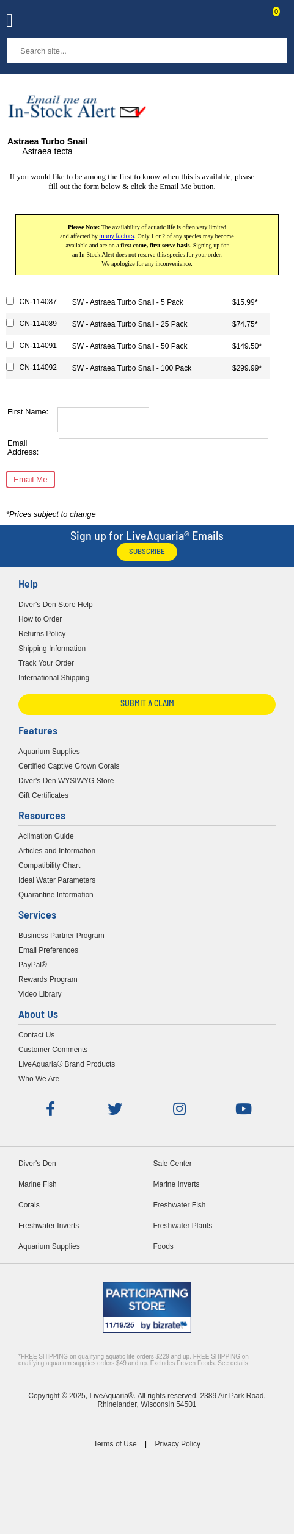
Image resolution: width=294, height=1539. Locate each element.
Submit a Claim (147, 704)
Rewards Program (48, 979)
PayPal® (32, 965)
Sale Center (172, 1163)
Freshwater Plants (183, 1225)
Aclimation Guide (46, 836)
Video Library (40, 994)
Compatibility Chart (49, 865)
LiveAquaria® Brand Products (66, 1064)
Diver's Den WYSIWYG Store (66, 781)
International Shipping (53, 678)
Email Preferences (48, 950)
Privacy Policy (177, 1444)
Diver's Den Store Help (55, 604)
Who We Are (38, 1079)
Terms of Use (115, 1444)
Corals (29, 1205)
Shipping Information (52, 648)
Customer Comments (52, 1049)
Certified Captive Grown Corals (68, 766)
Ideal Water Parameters (56, 880)
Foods (163, 1246)
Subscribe (147, 552)
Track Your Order (46, 663)
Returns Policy (41, 634)
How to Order (40, 619)
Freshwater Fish (179, 1205)
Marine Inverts (176, 1184)
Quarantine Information (56, 894)
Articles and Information (56, 851)
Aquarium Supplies (49, 751)
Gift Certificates (43, 795)
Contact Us (246, 22)
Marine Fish (37, 1184)
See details (233, 1363)
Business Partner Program (61, 935)
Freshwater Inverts (48, 1225)
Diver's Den (37, 1163)
